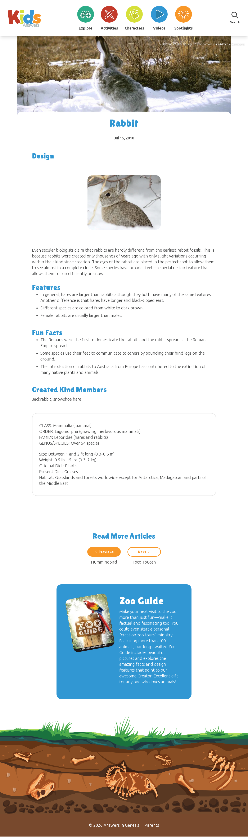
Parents (151, 826)
